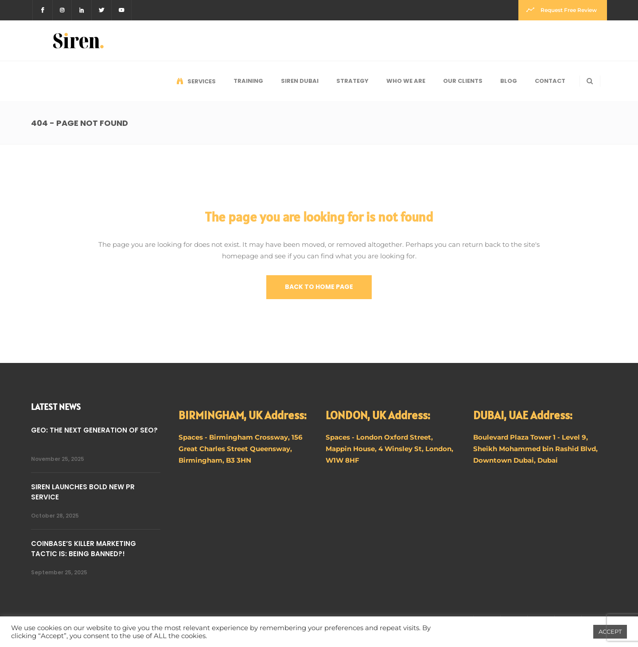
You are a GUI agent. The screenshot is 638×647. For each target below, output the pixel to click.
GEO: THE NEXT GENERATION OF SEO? (94, 430)
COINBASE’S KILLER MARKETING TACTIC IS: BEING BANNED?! (83, 548)
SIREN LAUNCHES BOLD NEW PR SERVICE (83, 492)
